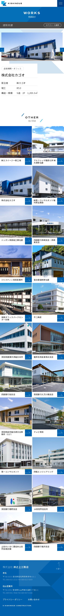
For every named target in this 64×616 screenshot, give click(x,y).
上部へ (58, 568)
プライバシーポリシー (12, 599)
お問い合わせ (34, 599)
